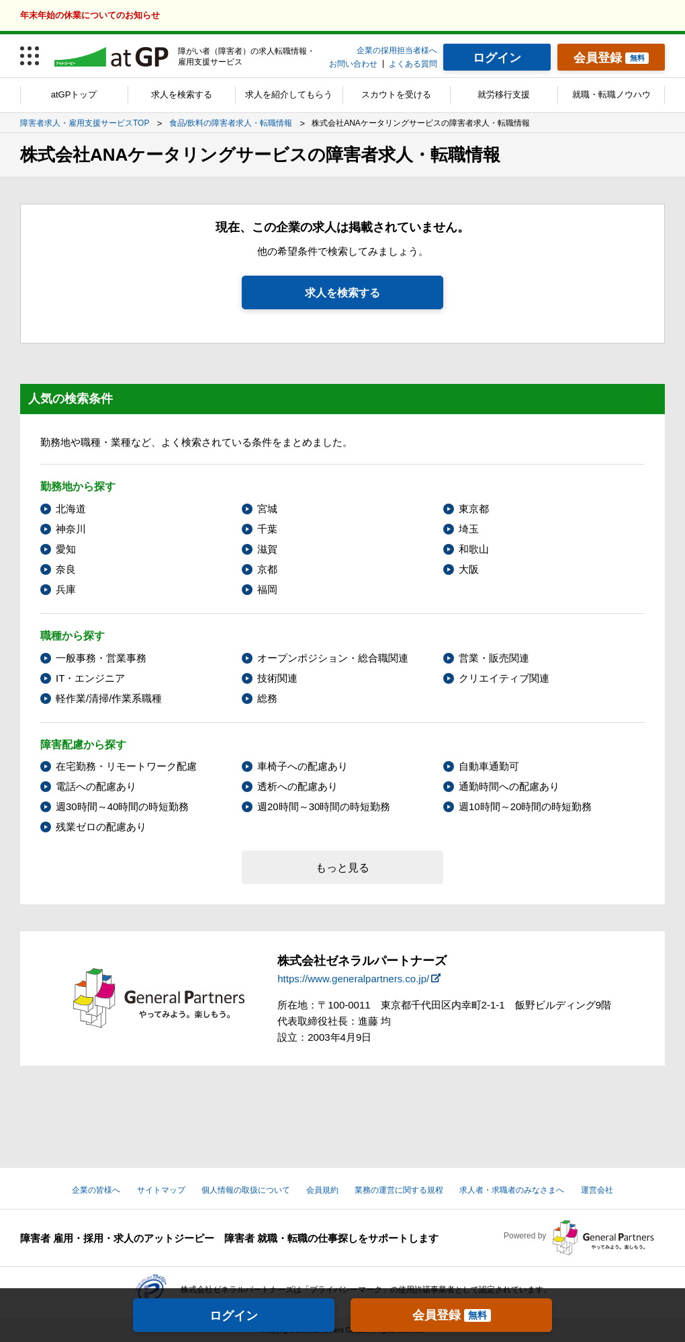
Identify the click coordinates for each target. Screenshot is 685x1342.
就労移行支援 (503, 94)
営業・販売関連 (494, 658)
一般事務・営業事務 (101, 658)
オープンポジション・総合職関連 (332, 658)
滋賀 (267, 549)
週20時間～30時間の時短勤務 (323, 806)
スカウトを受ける (396, 94)
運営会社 (597, 1190)
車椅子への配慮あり (302, 766)
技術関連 (277, 678)
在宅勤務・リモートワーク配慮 (126, 766)
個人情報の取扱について (245, 1190)
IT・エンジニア (90, 678)
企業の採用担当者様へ (397, 50)
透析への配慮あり (297, 786)
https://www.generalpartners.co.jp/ (353, 978)
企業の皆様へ (96, 1190)
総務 (267, 698)
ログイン (234, 1316)
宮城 (267, 508)
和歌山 (474, 549)
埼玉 (469, 529)
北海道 (71, 508)
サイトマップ (161, 1190)
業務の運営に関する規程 (399, 1190)
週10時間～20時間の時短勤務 (525, 806)
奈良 (66, 569)
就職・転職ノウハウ (611, 94)
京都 (267, 569)
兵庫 (66, 589)
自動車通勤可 (489, 766)
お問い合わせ (353, 64)
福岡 (267, 589)
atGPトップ (74, 94)
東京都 (474, 508)
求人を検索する (181, 94)
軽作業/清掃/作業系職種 (109, 698)
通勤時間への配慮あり (509, 786)
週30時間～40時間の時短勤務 (122, 806)
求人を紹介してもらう (288, 94)
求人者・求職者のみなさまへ (511, 1190)
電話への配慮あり (96, 786)
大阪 (469, 569)
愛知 (66, 549)
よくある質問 (413, 64)
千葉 (267, 529)
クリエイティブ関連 (504, 678)
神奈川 (71, 529)
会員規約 (322, 1190)
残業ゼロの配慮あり (101, 826)
